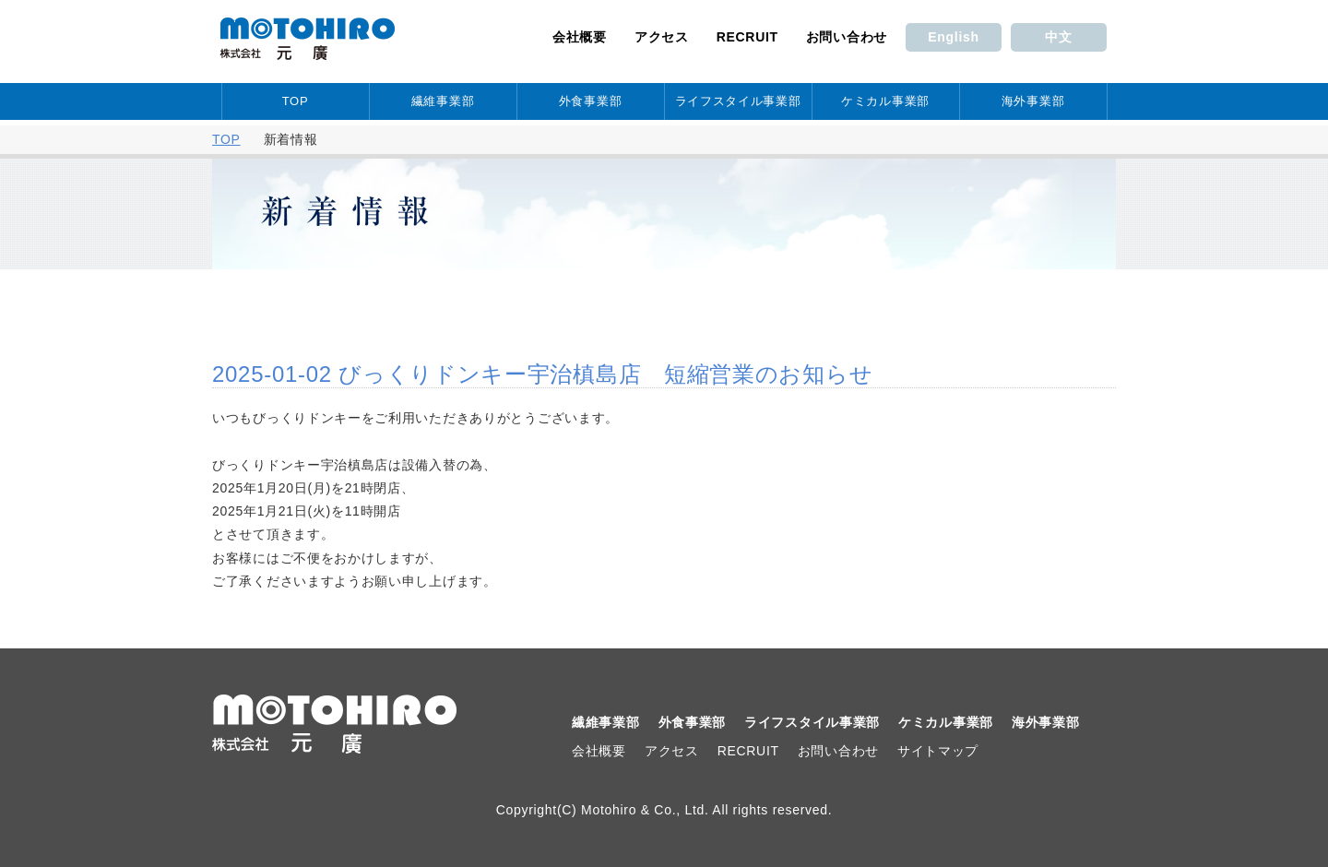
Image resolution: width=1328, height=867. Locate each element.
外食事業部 (590, 101)
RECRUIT (747, 37)
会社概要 (579, 37)
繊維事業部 (443, 101)
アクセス (661, 37)
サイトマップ (937, 750)
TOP (295, 101)
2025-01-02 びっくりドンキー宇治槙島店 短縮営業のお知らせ (542, 374)
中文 (1058, 37)
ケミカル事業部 (885, 101)
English (953, 37)
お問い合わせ (846, 37)
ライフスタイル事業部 (738, 101)
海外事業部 (1033, 101)
